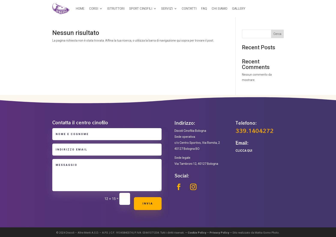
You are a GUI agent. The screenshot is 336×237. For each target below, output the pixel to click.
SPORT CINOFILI (140, 8)
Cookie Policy (197, 232)
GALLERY (238, 8)
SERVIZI (167, 8)
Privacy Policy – (221, 232)
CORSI (93, 8)
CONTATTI (189, 8)
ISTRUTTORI (115, 8)
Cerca (277, 34)
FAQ (204, 8)
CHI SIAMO (219, 8)
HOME (80, 8)
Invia (147, 203)
